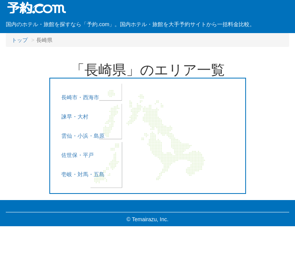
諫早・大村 (74, 116)
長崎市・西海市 (80, 97)
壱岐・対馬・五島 (83, 174)
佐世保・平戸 (77, 155)
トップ (20, 40)
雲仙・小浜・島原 (83, 136)
